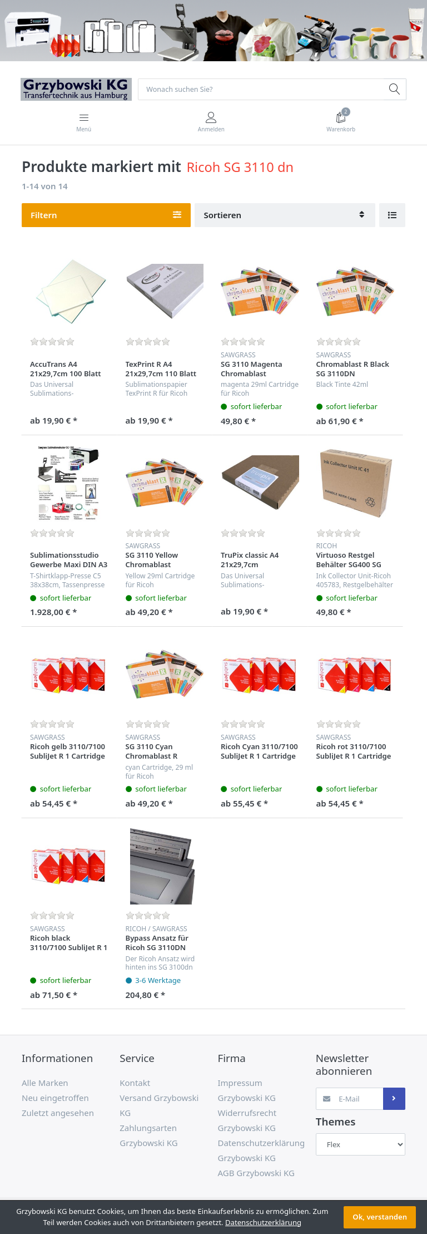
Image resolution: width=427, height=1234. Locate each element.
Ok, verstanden (379, 1217)
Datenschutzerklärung (263, 1222)
